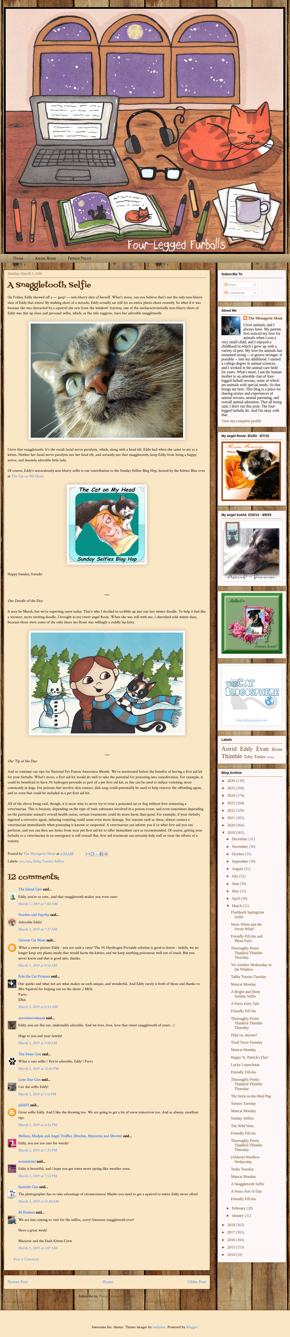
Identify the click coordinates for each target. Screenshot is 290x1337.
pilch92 (23, 1105)
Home (18, 258)
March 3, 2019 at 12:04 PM (38, 1068)
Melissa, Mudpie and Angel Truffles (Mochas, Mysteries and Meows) (70, 1136)
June (236, 884)
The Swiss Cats (29, 1054)
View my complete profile (241, 421)
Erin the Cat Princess (34, 976)
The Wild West (242, 1126)
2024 (231, 795)
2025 (231, 788)
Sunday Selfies (53, 861)
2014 (231, 1255)
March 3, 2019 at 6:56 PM (37, 1124)
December (240, 839)
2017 (231, 1232)
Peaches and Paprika (33, 914)
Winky (270, 757)
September (240, 861)
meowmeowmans (31, 1018)
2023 (231, 803)
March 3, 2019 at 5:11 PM (37, 1094)
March (237, 906)
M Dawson (26, 1212)
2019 (231, 833)
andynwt (159, 1327)
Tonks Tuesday (242, 1169)
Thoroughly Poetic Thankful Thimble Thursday (246, 952)
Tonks (259, 756)
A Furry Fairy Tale (245, 1004)
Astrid (229, 748)
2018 (231, 1225)
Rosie (277, 749)
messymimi (27, 1161)
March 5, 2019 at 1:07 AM (37, 1248)
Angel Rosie (45, 258)
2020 (231, 825)
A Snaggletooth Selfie (247, 1184)
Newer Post (18, 1282)
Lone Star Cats (29, 1079)
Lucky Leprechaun (245, 1065)
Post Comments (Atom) (117, 1296)
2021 (231, 818)
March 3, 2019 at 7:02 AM (38, 903)
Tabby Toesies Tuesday (248, 977)
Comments (235, 293)
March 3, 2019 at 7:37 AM (37, 929)
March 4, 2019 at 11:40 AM (38, 1201)
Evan (262, 748)
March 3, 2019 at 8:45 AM (38, 1006)
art (21, 861)
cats (28, 861)
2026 (231, 781)
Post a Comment (26, 1259)
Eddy (36, 861)
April (236, 898)
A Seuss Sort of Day (246, 1191)
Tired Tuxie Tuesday (246, 1042)
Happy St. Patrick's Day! (250, 1057)
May (236, 891)
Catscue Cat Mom (31, 940)
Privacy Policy (79, 258)
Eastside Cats (28, 1187)
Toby (248, 756)
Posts (230, 285)
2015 (231, 1247)
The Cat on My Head (27, 476)
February (239, 1208)
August (238, 869)
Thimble (231, 756)
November (240, 847)
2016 (231, 1240)
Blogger (192, 1327)
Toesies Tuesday (243, 1103)
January (238, 1216)
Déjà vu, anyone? (244, 1035)
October (238, 854)
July (235, 876)
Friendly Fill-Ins (243, 1011)
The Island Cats (30, 889)
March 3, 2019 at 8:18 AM (37, 965)
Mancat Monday (243, 984)
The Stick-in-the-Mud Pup (251, 1096)
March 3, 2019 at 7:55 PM (37, 1176)
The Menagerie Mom (265, 318)
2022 (231, 810)
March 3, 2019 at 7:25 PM (37, 1150)
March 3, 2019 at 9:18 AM (37, 1043)
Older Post (197, 1282)
